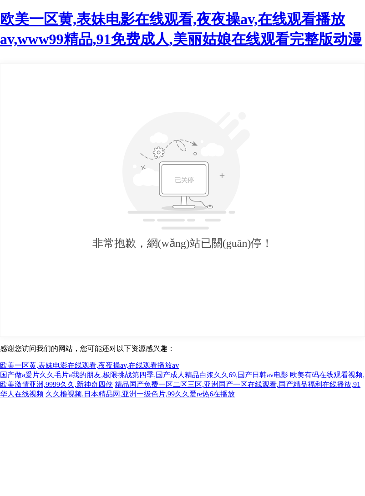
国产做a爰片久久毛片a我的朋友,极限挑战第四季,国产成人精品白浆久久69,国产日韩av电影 (144, 375)
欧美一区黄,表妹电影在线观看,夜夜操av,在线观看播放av (89, 365)
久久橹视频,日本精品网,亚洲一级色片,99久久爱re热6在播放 (140, 394)
